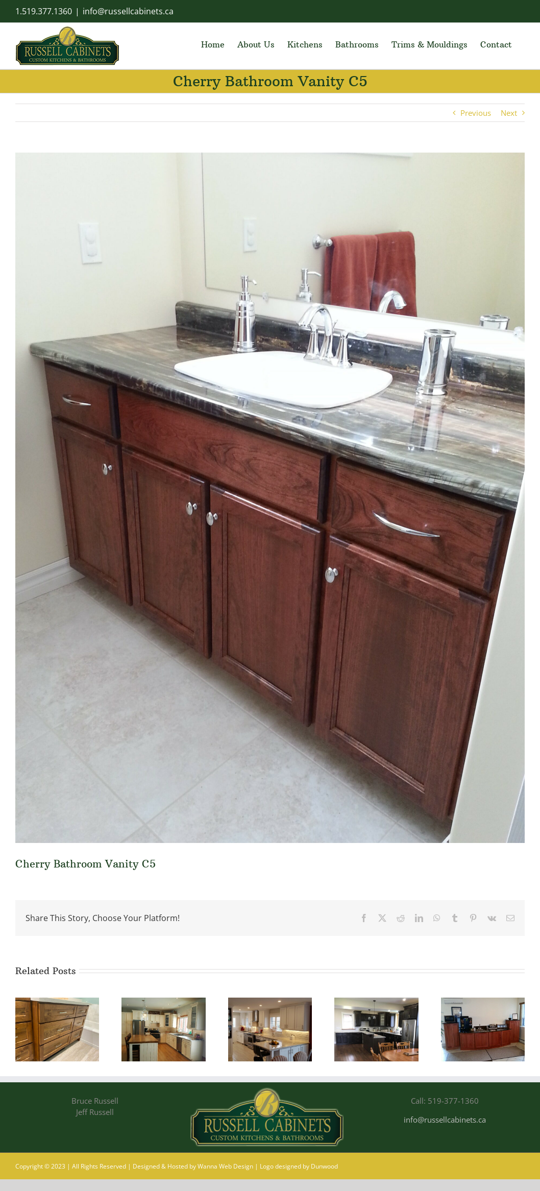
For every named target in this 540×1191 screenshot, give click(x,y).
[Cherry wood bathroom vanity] (270, 498)
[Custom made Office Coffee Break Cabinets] (483, 1003)
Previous (475, 113)
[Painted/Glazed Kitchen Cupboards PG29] (163, 1003)
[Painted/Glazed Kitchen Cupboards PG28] (270, 1003)
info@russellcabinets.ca (128, 11)
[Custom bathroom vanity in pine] (57, 1003)
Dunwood (324, 1166)
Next (509, 113)
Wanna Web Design (225, 1166)
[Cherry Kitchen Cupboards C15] (376, 1003)
